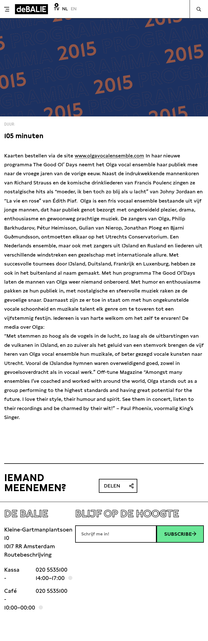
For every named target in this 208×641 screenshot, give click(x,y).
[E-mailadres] (115, 534)
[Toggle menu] (6, 9)
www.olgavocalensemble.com (109, 156)
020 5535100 (51, 569)
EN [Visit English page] (74, 8)
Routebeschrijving (28, 554)
